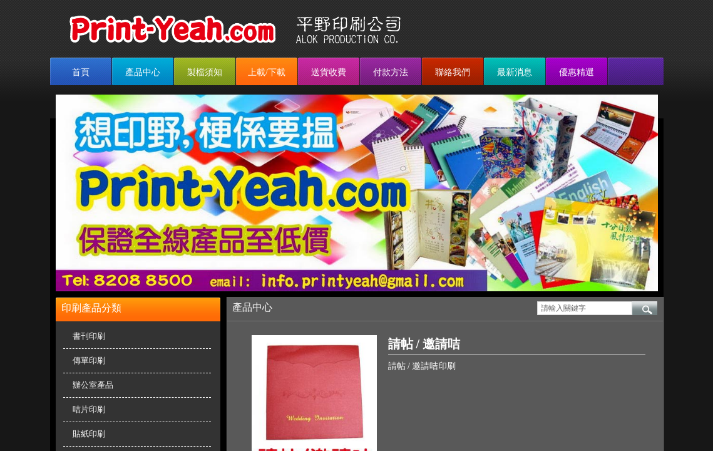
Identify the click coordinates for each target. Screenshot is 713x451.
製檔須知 (204, 72)
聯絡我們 (452, 72)
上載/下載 (266, 72)
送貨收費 (328, 72)
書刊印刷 (89, 336)
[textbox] (584, 308)
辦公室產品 (93, 385)
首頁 (81, 72)
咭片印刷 (89, 409)
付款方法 (390, 72)
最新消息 (514, 72)
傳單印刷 (89, 360)
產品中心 (142, 72)
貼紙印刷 (89, 433)
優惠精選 (576, 72)
